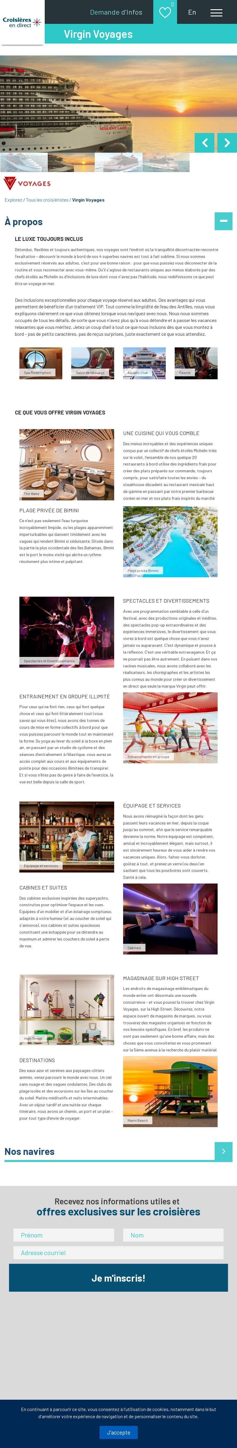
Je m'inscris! (118, 1277)
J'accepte (118, 1432)
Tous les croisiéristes (47, 199)
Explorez (13, 199)
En (192, 11)
